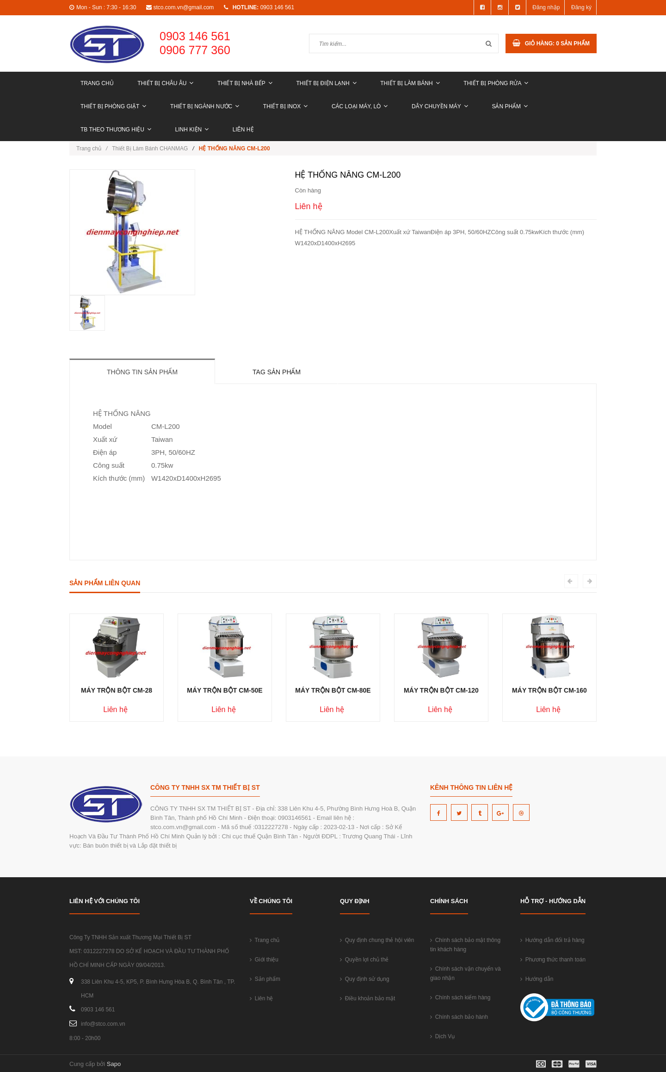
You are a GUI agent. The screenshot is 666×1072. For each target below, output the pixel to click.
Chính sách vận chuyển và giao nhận (465, 973)
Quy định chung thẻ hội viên (377, 940)
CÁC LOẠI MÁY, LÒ (360, 106)
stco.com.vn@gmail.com (183, 7)
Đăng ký (581, 7)
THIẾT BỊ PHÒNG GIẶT (113, 106)
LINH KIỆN (192, 129)
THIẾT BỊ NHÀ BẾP (244, 83)
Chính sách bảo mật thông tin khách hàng (465, 945)
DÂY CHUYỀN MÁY (440, 106)
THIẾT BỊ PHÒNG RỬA (495, 83)
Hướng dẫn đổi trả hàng (552, 940)
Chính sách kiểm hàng (460, 997)
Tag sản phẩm (277, 372)
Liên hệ (243, 129)
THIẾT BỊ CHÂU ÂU (165, 83)
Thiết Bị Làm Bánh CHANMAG (150, 148)
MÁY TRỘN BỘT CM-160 (549, 690)
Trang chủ (97, 83)
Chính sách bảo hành (459, 1017)
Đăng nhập (546, 7)
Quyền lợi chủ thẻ (364, 959)
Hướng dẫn (536, 979)
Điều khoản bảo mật (367, 998)
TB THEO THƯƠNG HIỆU (115, 129)
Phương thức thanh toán (553, 959)
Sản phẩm (510, 106)
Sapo (114, 1063)
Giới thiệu (264, 959)
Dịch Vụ (442, 1036)
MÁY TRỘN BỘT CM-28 (116, 690)
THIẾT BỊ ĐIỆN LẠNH (326, 83)
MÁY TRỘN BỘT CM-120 (441, 690)
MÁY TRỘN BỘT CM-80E (332, 690)
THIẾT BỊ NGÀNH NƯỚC (204, 106)
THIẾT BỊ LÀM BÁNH (409, 83)
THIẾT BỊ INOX (285, 106)
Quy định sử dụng (364, 979)
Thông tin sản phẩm (142, 372)
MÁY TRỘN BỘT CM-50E (224, 690)
